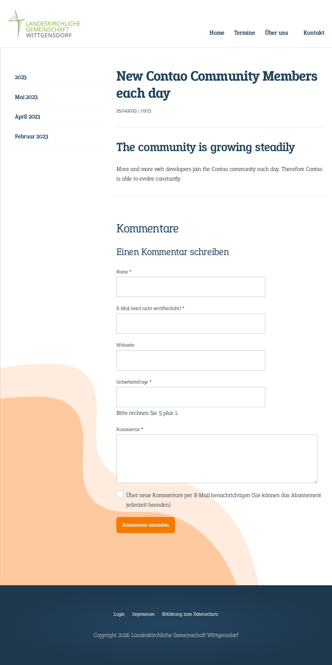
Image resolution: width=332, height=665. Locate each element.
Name (126, 272)
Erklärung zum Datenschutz (190, 614)
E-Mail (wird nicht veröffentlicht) (150, 308)
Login (119, 614)
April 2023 (27, 116)
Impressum (143, 614)
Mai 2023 (26, 97)
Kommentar (129, 429)
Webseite (125, 345)
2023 (21, 77)
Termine (244, 33)
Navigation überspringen (114, 27)
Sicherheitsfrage (134, 382)
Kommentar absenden (146, 525)
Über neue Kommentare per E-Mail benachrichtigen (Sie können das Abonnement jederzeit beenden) (223, 500)
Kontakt (314, 33)
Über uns (276, 33)
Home (216, 33)
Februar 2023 (31, 136)
